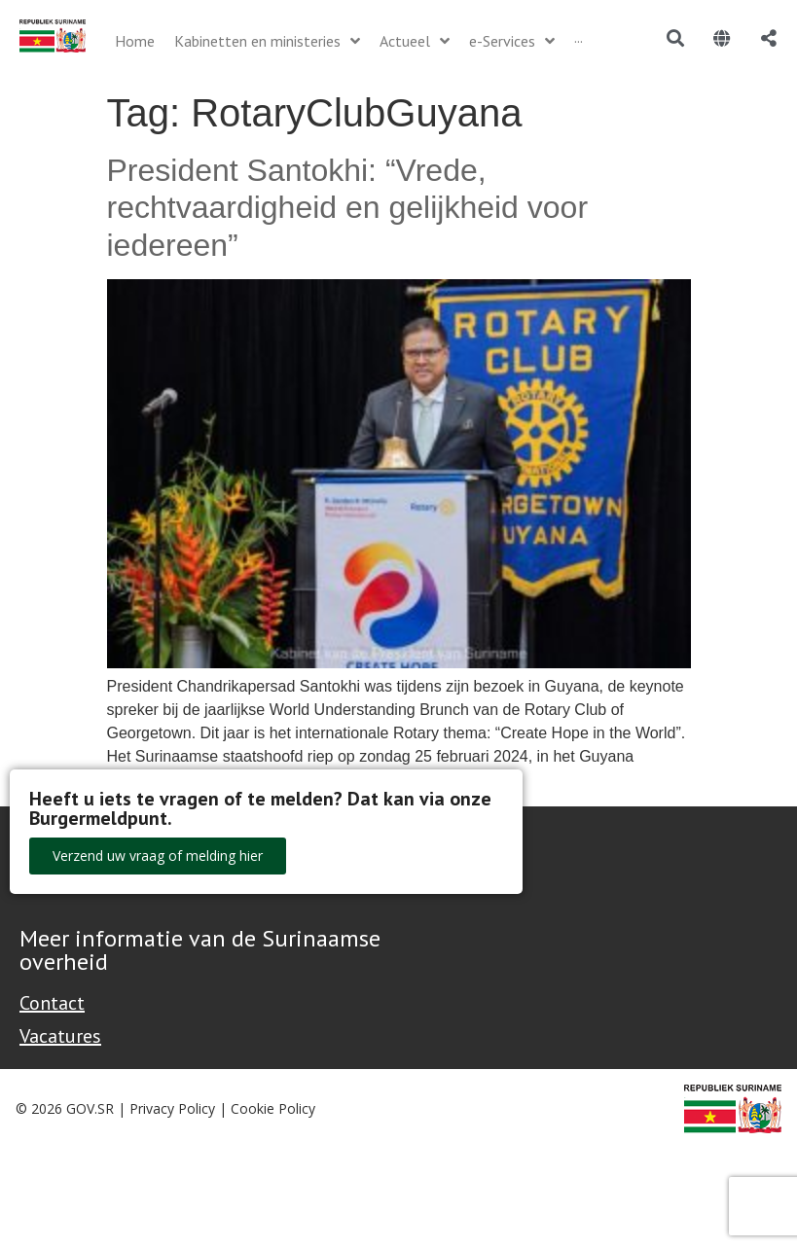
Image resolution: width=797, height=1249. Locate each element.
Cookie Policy (273, 1108)
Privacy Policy (172, 1108)
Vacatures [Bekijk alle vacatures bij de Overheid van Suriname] (60, 1036)
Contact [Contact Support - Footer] (52, 1003)
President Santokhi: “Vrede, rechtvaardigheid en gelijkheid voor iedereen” (348, 208)
